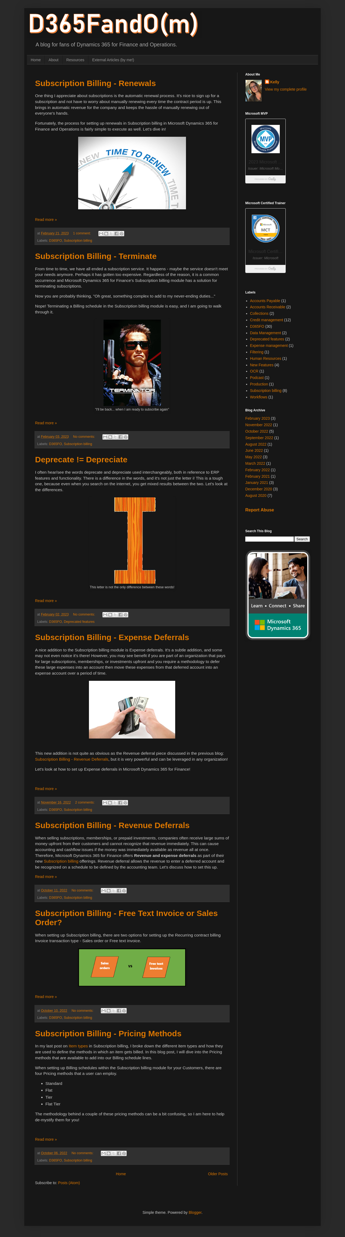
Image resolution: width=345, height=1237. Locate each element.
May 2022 (253, 457)
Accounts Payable (265, 301)
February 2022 (257, 470)
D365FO (55, 240)
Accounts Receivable (267, 307)
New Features (262, 365)
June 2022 (254, 450)
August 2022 (256, 444)
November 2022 (258, 425)
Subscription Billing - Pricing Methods (108, 1033)
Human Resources (265, 358)
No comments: (84, 437)
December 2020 (258, 489)
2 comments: (85, 802)
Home (36, 60)
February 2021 (257, 476)
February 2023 (257, 418)
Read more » (46, 219)
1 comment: (82, 233)
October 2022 (256, 431)
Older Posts (218, 1174)
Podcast (257, 377)
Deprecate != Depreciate (81, 459)
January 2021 (256, 482)
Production (259, 384)
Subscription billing (78, 240)
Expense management (269, 345)
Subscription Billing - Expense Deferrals (112, 637)
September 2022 (259, 438)
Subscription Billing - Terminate (96, 256)
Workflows (258, 397)
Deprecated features (79, 622)
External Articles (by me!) (113, 60)
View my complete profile (286, 89)
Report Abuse (259, 509)
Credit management (266, 320)
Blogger (195, 1212)
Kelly (274, 82)
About (53, 60)
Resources (75, 60)
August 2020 (256, 495)
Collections (259, 313)
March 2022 (255, 463)
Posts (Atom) (69, 1183)
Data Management (265, 333)
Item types (78, 1046)
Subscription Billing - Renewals (95, 83)
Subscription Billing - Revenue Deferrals (71, 759)
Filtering (257, 352)
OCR (254, 371)
